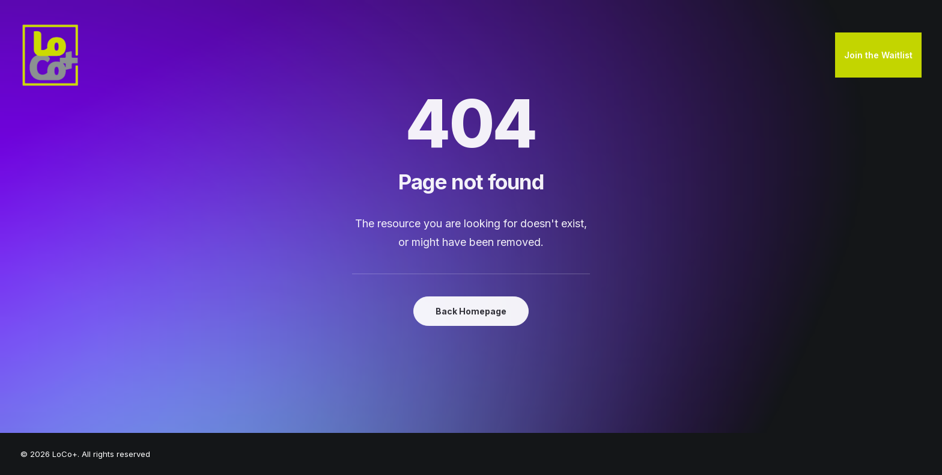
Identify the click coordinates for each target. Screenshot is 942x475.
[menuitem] (878, 55)
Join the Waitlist (878, 55)
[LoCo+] (50, 55)
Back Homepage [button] (471, 311)
